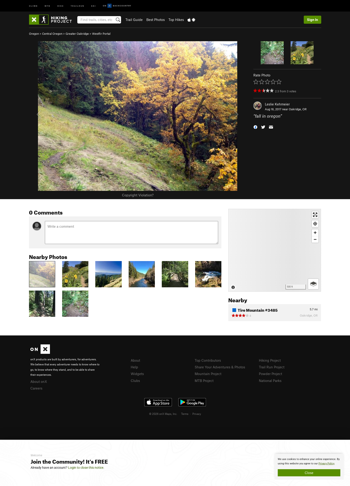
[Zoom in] (315, 232)
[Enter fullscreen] (315, 214)
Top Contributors (208, 360)
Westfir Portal (101, 33)
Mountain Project (208, 374)
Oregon (34, 33)
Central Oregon (52, 33)
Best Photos (155, 19)
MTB (47, 5)
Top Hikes (176, 19)
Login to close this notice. (86, 467)
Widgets (137, 374)
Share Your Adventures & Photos (220, 367)
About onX (38, 381)
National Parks (270, 380)
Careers (36, 388)
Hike (60, 5)
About (135, 360)
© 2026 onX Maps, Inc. (163, 413)
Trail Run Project (271, 367)
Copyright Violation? (137, 195)
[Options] (313, 284)
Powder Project (270, 374)
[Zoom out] (315, 239)
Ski (93, 5)
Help (134, 367)
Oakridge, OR (298, 109)
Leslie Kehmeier (277, 104)
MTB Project (204, 380)
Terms (184, 413)
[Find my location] (315, 223)
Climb (33, 5)
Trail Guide (134, 19)
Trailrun (77, 5)
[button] (255, 126)
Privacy (196, 413)
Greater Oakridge (77, 33)
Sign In (312, 19)
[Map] (275, 250)
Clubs (135, 380)
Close (309, 473)
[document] (309, 466)
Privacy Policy (326, 463)
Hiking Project (270, 360)
